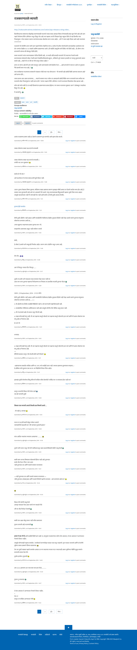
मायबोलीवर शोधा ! (96, 76)
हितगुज (59, 4)
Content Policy (93, 643)
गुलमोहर (89, 4)
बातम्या (55, 634)
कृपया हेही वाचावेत (19, 206)
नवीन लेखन (48, 4)
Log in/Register (96, 24)
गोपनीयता (86, 637)
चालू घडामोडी (18, 108)
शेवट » (59, 132)
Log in (19, 123)
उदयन (27, 102)
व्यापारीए (35, 102)
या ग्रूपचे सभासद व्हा (96, 46)
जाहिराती (47, 634)
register (31, 123)
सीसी (60, 634)
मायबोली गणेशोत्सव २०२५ (74, 4)
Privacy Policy (83, 643)
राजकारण (22, 98)
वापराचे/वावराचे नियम (76, 637)
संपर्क (98, 637)
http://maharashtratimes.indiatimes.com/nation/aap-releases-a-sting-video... (42, 29)
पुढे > (51, 132)
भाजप (23, 102)
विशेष (40, 634)
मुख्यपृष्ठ (21, 14)
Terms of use (74, 643)
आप (31, 102)
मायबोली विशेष (101, 4)
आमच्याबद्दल (93, 637)
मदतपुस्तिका (114, 4)
